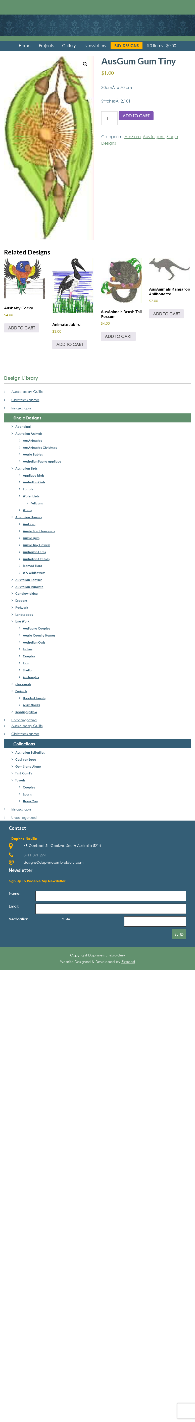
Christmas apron (25, 399)
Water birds (31, 496)
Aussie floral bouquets (39, 531)
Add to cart (136, 115)
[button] (85, 64)
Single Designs (27, 417)
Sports (27, 794)
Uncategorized (24, 720)
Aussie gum (154, 136)
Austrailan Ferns (34, 552)
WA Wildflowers (34, 573)
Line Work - (23, 621)
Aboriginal (23, 426)
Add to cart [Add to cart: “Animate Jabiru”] (69, 344)
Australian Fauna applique (42, 461)
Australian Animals (28, 433)
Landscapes (24, 614)
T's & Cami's (23, 773)
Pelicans (36, 503)
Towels (20, 780)
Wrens (27, 510)
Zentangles (31, 677)
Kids (26, 663)
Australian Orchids (36, 559)
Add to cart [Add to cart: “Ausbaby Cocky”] (21, 327)
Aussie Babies (33, 454)
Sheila (27, 670)
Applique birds (33, 475)
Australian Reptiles (28, 580)
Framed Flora (32, 566)
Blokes (27, 649)
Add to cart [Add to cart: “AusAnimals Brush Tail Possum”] (118, 336)
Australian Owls (34, 482)
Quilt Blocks (31, 705)
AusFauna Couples (36, 628)
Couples (29, 656)
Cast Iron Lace (25, 759)
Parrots (28, 489)
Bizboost (128, 961)
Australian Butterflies (30, 752)
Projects (21, 691)
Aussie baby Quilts (26, 391)
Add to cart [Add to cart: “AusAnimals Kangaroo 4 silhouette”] (166, 313)
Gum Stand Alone (28, 766)
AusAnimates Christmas (40, 448)
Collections (24, 743)
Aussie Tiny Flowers (36, 545)
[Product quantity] (109, 118)
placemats (23, 684)
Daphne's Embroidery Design (97, 21)
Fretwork (21, 607)
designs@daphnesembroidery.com (53, 862)
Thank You (30, 801)
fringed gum (21, 408)
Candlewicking (26, 593)
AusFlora (132, 136)
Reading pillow (26, 712)
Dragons (21, 600)
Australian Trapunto (29, 587)
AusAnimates (32, 440)
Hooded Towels (34, 698)
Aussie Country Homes (39, 635)
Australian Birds (26, 468)
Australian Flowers (28, 517)
